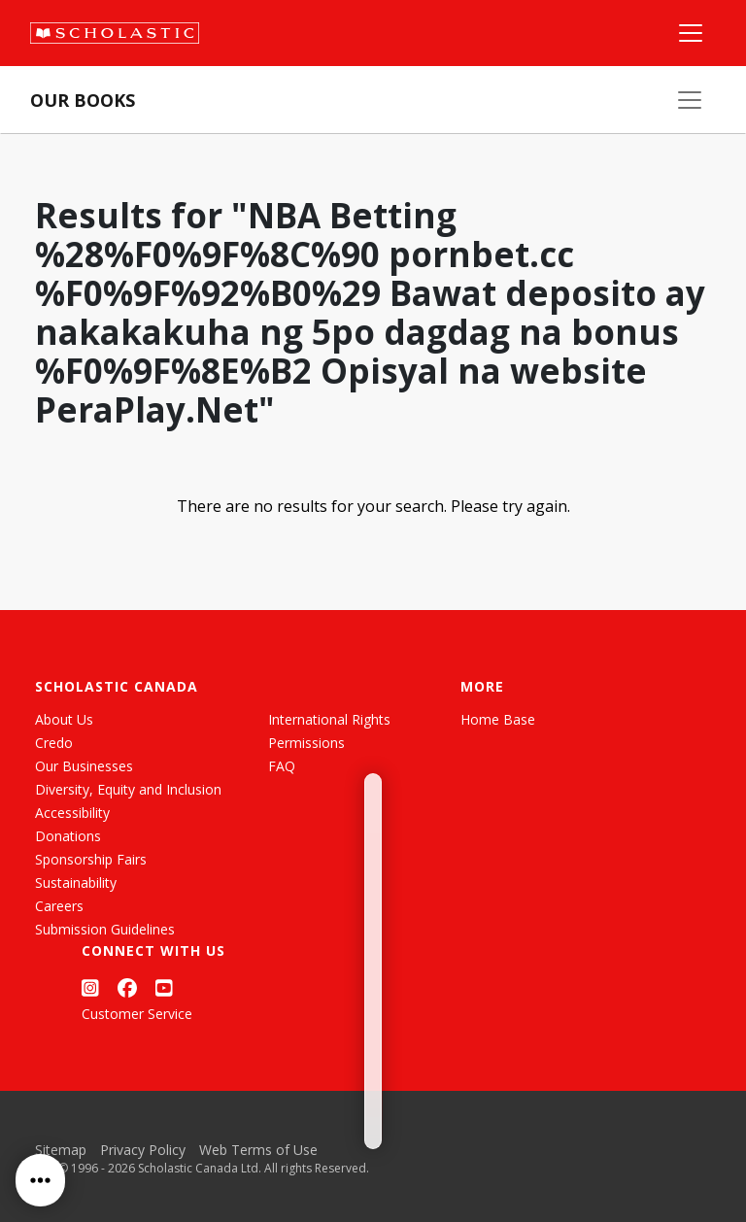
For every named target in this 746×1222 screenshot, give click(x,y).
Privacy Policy (143, 1149)
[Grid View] (60, 768)
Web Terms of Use (258, 1149)
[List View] (95, 768)
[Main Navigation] (690, 33)
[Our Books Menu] (689, 100)
